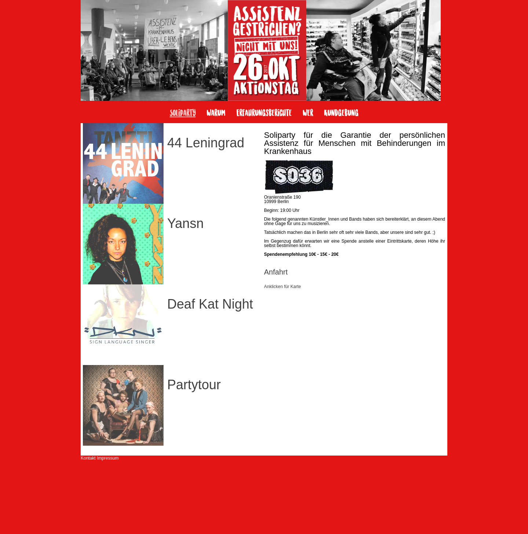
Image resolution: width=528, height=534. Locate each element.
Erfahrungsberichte (264, 113)
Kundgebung (341, 113)
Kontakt (88, 458)
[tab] (354, 278)
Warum (216, 113)
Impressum (107, 458)
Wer (308, 113)
